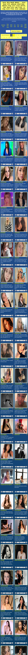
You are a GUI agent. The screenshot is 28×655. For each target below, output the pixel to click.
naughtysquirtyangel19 (6, 376)
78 (17, 37)
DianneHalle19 (4, 281)
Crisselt (2, 434)
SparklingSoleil (4, 357)
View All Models (5, 35)
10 (9, 37)
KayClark (3, 472)
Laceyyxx (17, 203)
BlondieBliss (4, 165)
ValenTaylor (3, 549)
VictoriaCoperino (19, 357)
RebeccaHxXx (18, 108)
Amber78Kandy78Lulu (20, 434)
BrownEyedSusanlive (20, 165)
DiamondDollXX (4, 588)
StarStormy (17, 549)
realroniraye (3, 146)
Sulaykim (3, 491)
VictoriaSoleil (18, 415)
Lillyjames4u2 (18, 261)
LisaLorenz (17, 491)
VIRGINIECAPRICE (19, 223)
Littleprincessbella (5, 203)
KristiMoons (17, 376)
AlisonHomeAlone (19, 127)
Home (8, 31)
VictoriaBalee (18, 396)
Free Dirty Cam (8, 26)
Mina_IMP (17, 50)
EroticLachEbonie (19, 318)
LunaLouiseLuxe (5, 318)
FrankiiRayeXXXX (19, 146)
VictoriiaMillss (4, 415)
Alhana (16, 242)
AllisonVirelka (18, 472)
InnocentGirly (4, 223)
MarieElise (3, 127)
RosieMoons (4, 396)
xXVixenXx (17, 453)
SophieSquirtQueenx (20, 588)
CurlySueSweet (4, 453)
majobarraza (4, 511)
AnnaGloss (3, 242)
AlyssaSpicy (4, 338)
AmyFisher (17, 184)
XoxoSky (17, 281)
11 (12, 37)
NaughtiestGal (4, 69)
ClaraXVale (3, 50)
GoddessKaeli (4, 530)
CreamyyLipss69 (19, 88)
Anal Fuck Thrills (25, 26)
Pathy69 (3, 607)
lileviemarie (17, 69)
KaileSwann (3, 569)
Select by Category (16, 31)
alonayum (17, 511)
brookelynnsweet (5, 88)
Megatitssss (3, 299)
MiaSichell (17, 338)
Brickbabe (3, 184)
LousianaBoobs (18, 299)
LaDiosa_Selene (18, 530)
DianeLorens (18, 569)
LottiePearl (3, 108)
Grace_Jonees (4, 261)
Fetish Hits (14, 654)
